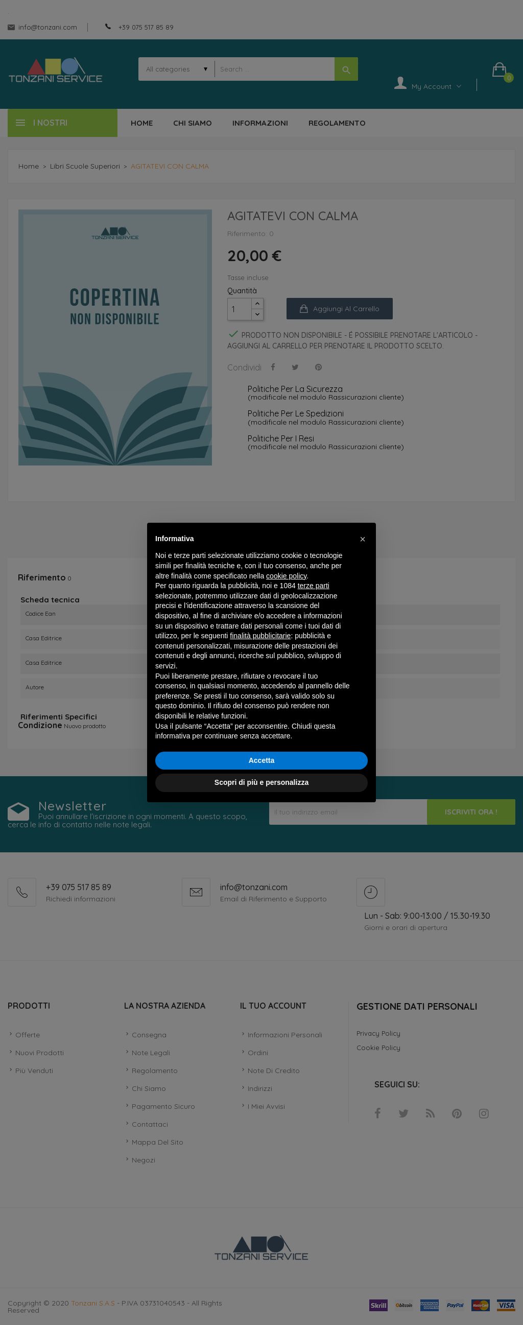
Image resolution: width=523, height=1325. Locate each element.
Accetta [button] (262, 760)
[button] (362, 539)
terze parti (313, 586)
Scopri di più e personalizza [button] (261, 782)
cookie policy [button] (286, 576)
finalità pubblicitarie (260, 636)
